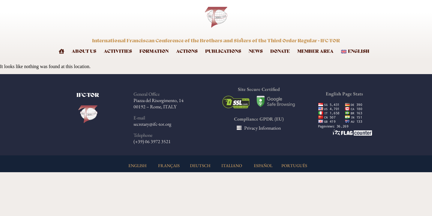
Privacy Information (262, 128)
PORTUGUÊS (294, 165)
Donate (280, 51)
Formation (154, 51)
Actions (187, 51)
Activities (118, 51)
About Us (84, 51)
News (256, 51)
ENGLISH (137, 165)
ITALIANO (231, 165)
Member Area (315, 51)
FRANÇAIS (169, 165)
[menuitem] (357, 51)
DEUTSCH (200, 165)
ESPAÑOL (263, 165)
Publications (223, 51)
